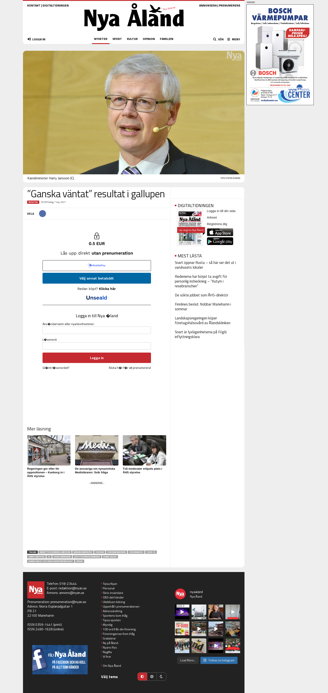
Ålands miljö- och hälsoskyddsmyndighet (51, 561)
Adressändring (112, 611)
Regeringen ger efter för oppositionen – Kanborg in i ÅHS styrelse (45, 472)
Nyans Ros (110, 647)
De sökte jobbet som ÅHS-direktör (201, 295)
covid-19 (151, 552)
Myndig (107, 624)
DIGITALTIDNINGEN (56, 5)
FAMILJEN (166, 38)
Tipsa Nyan (110, 583)
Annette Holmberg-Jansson (55, 552)
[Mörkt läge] (161, 676)
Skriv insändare (113, 592)
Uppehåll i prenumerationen (121, 606)
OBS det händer (113, 597)
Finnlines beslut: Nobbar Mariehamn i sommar (203, 306)
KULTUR (132, 38)
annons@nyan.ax (71, 592)
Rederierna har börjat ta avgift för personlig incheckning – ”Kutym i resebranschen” (201, 281)
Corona (100, 552)
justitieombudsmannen (87, 556)
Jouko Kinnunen (62, 556)
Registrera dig (217, 224)
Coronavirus (136, 552)
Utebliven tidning (114, 602)
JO (49, 556)
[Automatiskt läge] (142, 676)
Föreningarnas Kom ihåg (118, 633)
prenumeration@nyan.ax (68, 601)
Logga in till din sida (221, 211)
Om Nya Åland (112, 665)
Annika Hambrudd (83, 552)
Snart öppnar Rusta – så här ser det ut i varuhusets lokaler (205, 265)
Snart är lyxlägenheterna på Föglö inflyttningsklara (201, 334)
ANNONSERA (208, 5)
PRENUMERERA (229, 5)
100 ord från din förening (119, 629)
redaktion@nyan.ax (73, 588)
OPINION (149, 38)
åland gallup (109, 556)
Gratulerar (109, 638)
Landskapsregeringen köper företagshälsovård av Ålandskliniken (202, 320)
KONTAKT (33, 5)
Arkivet (212, 217)
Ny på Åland (110, 643)
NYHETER (100, 38)
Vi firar (107, 656)
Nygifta (107, 652)
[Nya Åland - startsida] (134, 32)
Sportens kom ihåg (115, 615)
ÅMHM (80, 561)
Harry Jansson (36, 556)
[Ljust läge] (152, 676)
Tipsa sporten (112, 620)
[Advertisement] (96, 516)
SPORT (117, 38)
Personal (109, 588)
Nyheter (33, 202)
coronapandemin (116, 552)
